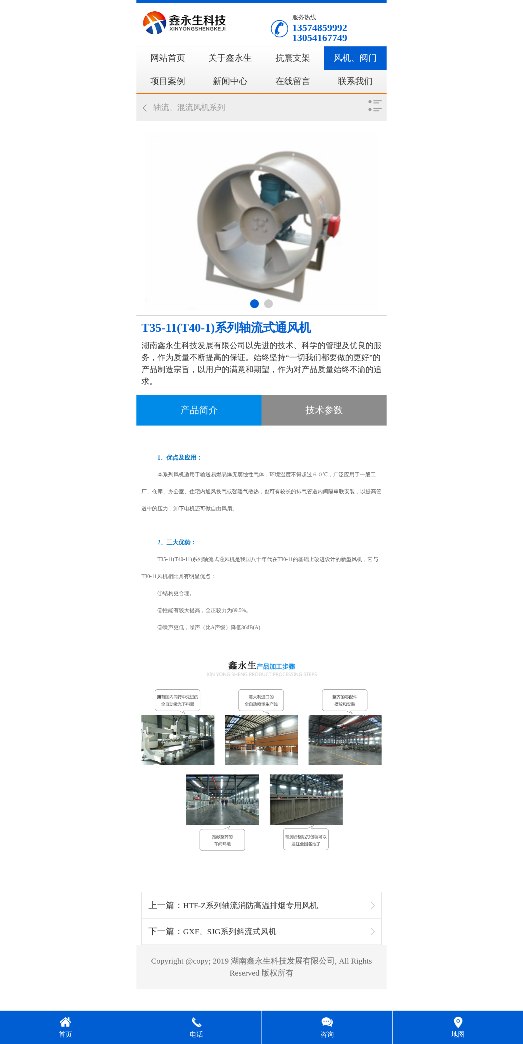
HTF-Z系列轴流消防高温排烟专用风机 (250, 905)
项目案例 (167, 81)
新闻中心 (230, 81)
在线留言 (293, 81)
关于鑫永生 (230, 58)
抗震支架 (293, 58)
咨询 (327, 1034)
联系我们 (355, 81)
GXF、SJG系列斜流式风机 (230, 931)
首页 (65, 1034)
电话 (196, 1034)
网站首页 (167, 58)
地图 (458, 1034)
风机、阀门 (355, 58)
